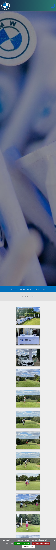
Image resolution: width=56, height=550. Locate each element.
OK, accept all (22, 543)
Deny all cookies (41, 543)
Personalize (28, 547)
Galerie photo (25, 289)
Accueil (14, 289)
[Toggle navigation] (53, 6)
